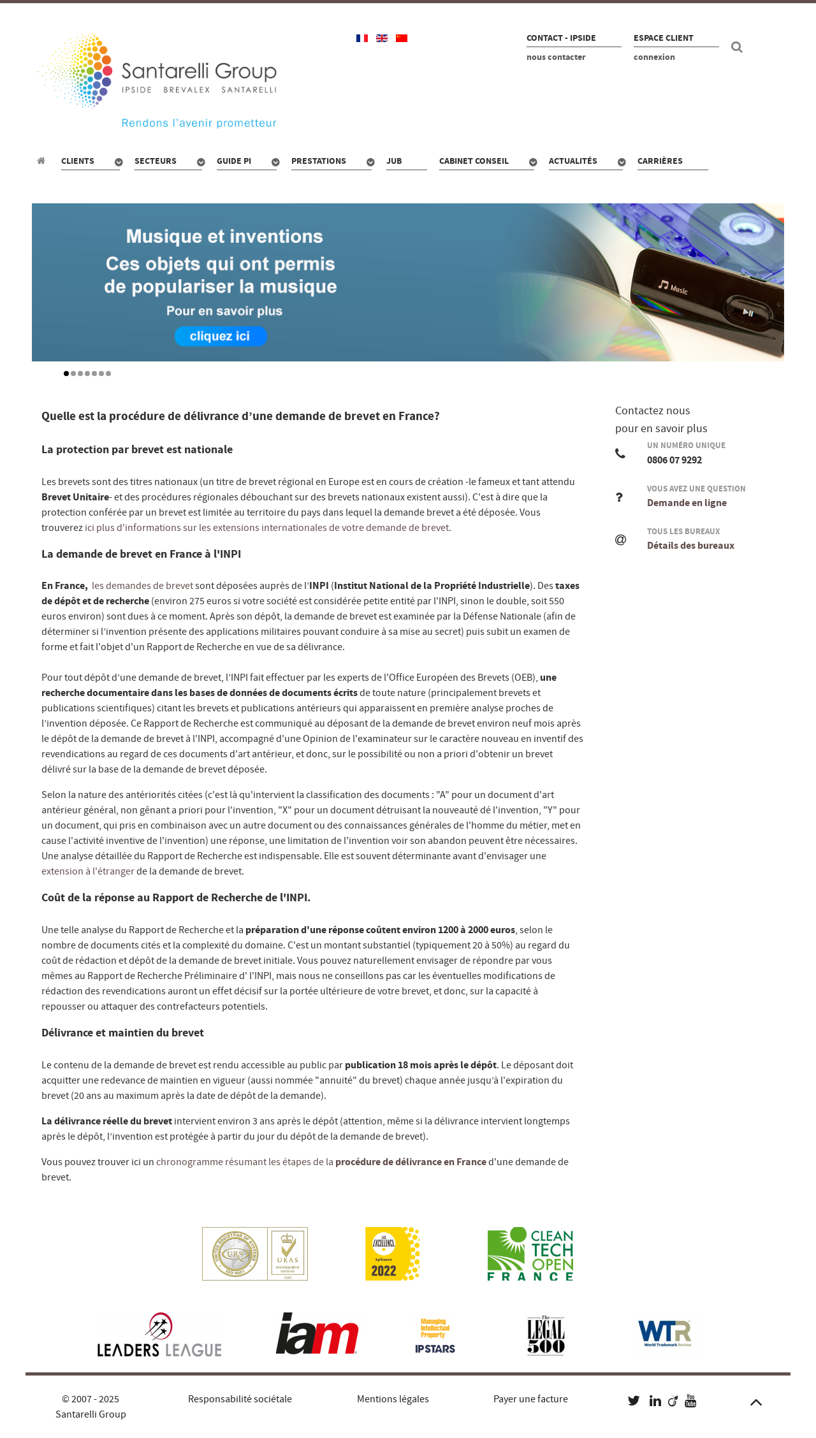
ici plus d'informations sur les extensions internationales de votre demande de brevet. (268, 528)
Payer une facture (530, 1399)
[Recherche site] (739, 47)
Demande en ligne (687, 503)
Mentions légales (393, 1399)
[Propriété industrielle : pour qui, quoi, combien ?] (43, 161)
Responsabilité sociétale (240, 1399)
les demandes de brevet (143, 586)
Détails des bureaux (690, 545)
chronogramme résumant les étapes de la (320, 1162)
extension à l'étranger (88, 871)
